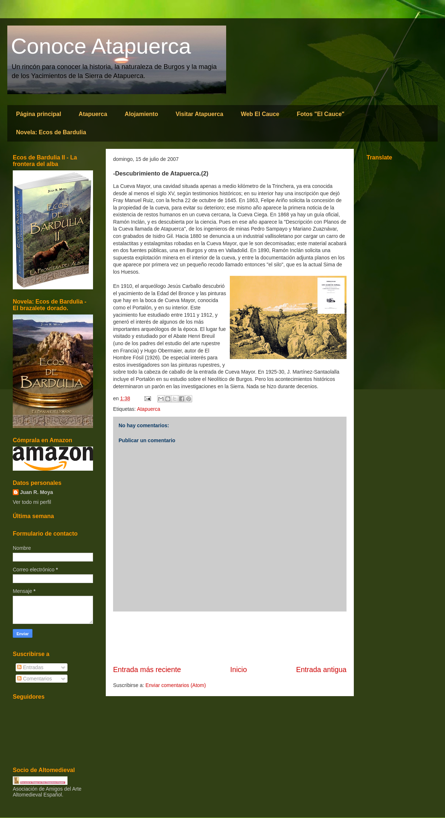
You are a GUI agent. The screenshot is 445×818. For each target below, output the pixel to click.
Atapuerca (93, 114)
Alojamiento (141, 114)
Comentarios (34, 679)
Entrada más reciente (147, 669)
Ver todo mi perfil (32, 502)
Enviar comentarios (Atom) (176, 685)
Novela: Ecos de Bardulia (51, 132)
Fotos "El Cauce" (321, 114)
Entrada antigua (321, 669)
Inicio (238, 669)
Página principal (38, 114)
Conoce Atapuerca (101, 46)
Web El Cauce (260, 114)
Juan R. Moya (36, 492)
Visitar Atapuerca (199, 114)
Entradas (30, 667)
